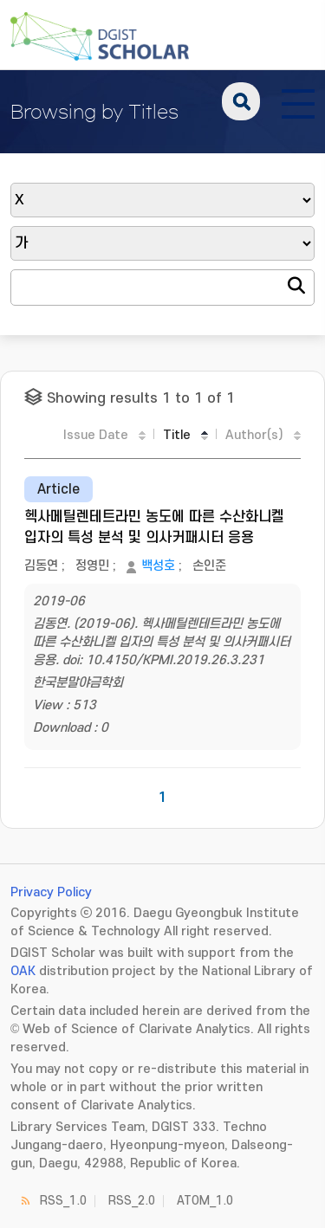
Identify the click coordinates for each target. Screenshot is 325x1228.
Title (177, 435)
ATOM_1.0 (205, 1200)
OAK (23, 971)
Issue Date (95, 435)
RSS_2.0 (131, 1200)
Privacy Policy (51, 892)
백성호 (158, 566)
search (241, 101)
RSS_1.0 (63, 1200)
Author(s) (254, 435)
